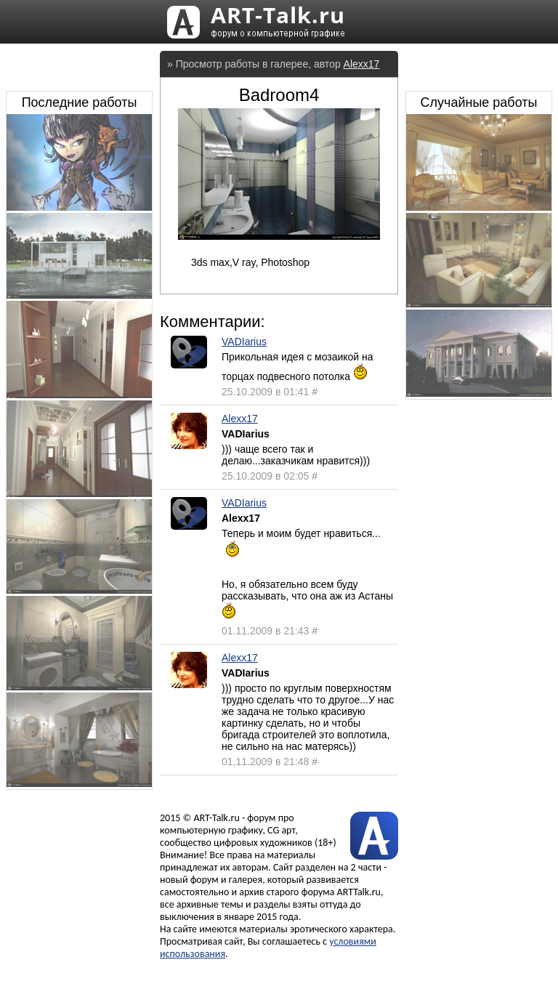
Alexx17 (362, 64)
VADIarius (244, 341)
